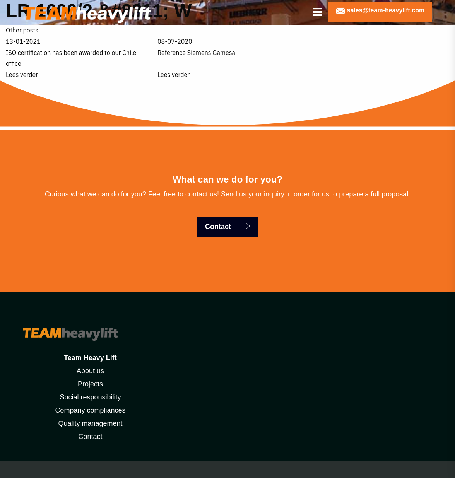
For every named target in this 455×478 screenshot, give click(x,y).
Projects (90, 384)
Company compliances (90, 410)
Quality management (90, 423)
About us (90, 371)
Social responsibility (90, 397)
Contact (219, 226)
